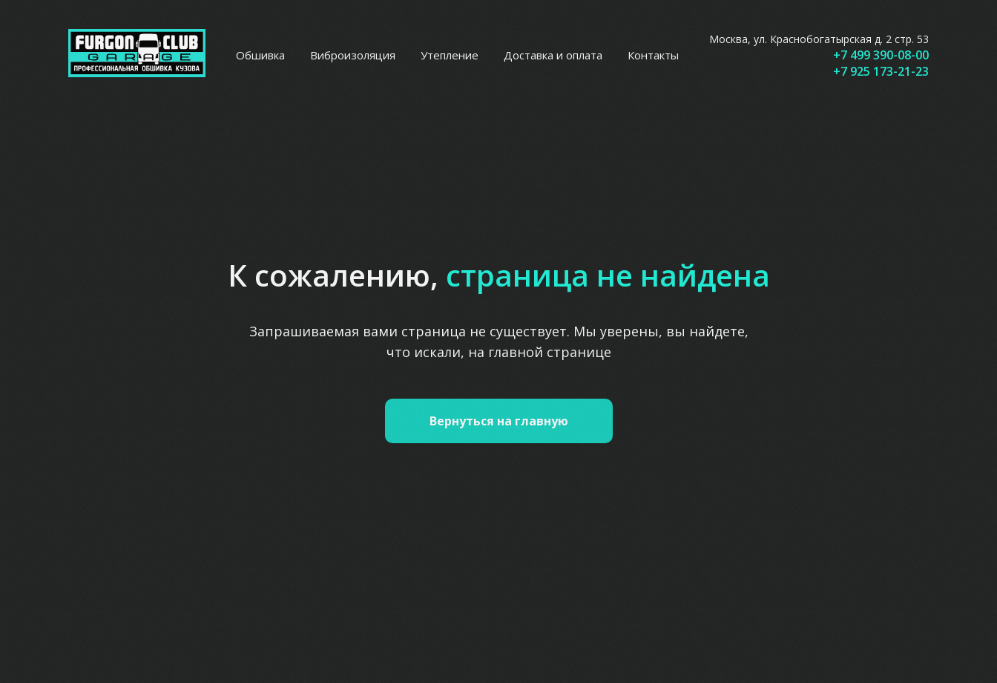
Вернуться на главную (499, 421)
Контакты (653, 55)
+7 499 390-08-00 (881, 55)
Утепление (449, 55)
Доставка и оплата (553, 55)
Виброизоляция (352, 55)
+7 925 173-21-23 (881, 71)
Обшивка (260, 55)
